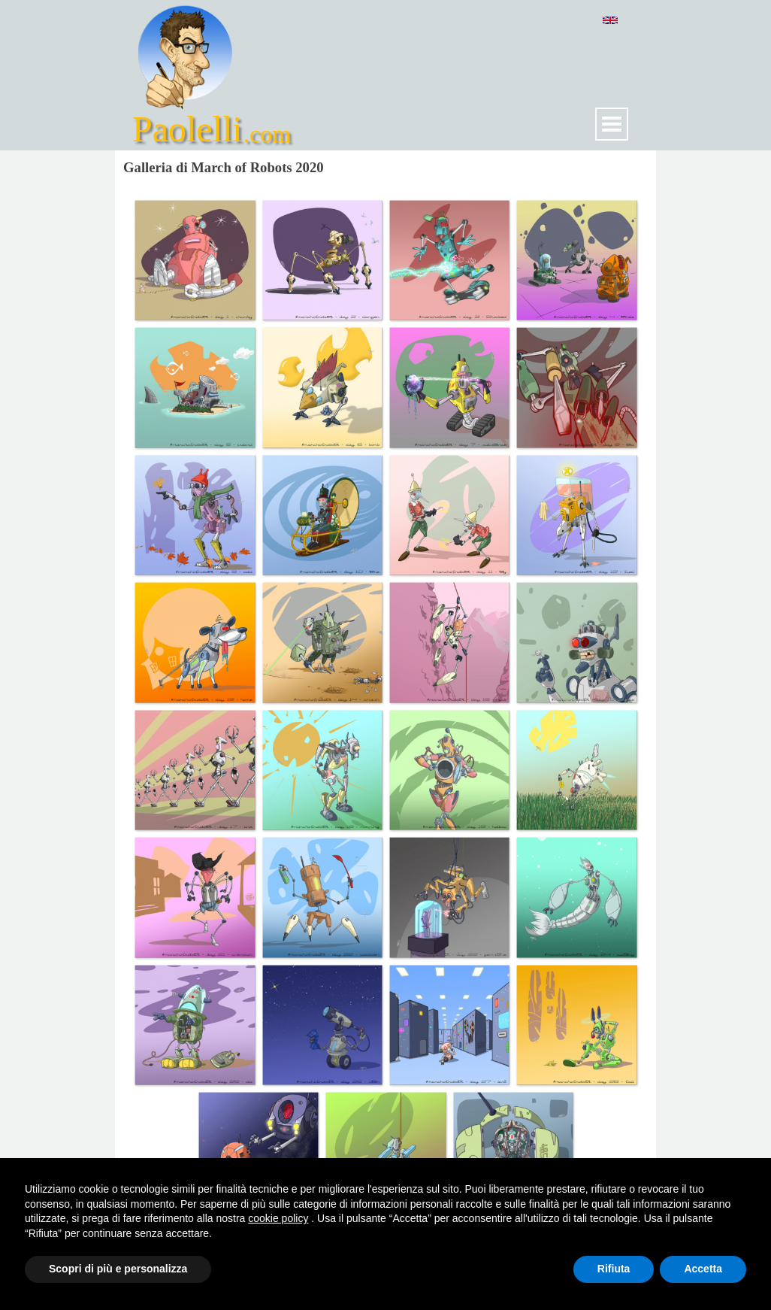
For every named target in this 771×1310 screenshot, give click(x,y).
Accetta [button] (703, 1269)
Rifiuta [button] (613, 1269)
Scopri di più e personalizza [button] (118, 1269)
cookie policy (278, 1218)
